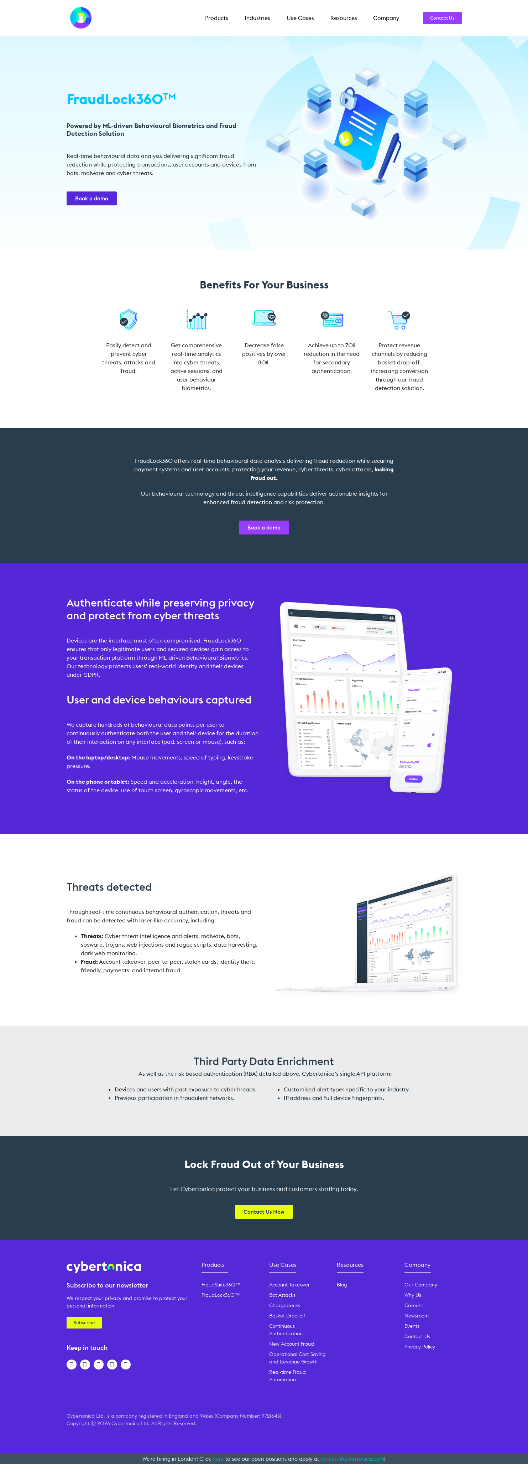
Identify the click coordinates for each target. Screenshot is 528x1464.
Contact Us (442, 18)
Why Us (412, 1295)
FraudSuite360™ (221, 1284)
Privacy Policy (419, 1346)
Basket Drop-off (287, 1315)
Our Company (420, 1284)
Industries (257, 17)
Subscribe (84, 1322)
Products (216, 17)
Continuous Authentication (286, 1330)
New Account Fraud (291, 1344)
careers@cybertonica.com (352, 1458)
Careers (413, 1305)
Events (411, 1326)
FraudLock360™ (221, 1295)
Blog (342, 1284)
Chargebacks (284, 1305)
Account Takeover (289, 1284)
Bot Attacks (282, 1295)
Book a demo (91, 198)
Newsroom (416, 1315)
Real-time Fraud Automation (287, 1376)
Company (386, 17)
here (218, 1458)
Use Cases (300, 17)
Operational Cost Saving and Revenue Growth (297, 1358)
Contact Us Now (264, 1211)
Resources (343, 17)
